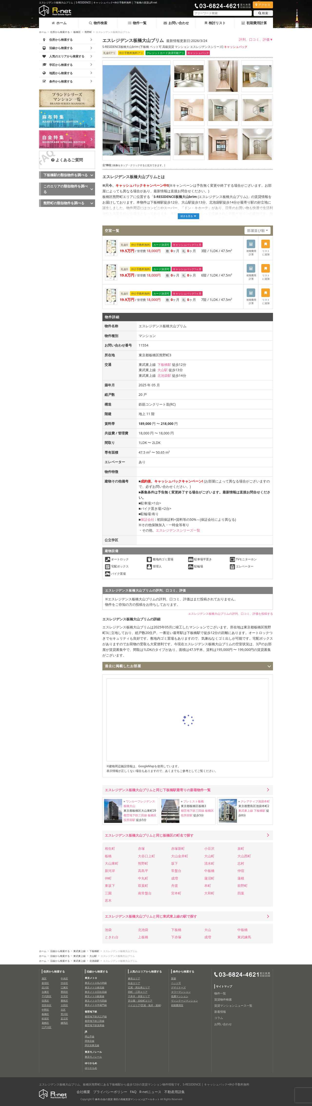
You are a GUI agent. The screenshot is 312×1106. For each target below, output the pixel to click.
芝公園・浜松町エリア (140, 1000)
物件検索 (98, 22)
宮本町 (176, 893)
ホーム (59, 22)
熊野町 (88, 32)
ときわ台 (111, 937)
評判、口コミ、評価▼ (256, 39)
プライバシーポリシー (110, 1091)
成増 (174, 878)
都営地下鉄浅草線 (94, 1025)
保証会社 (147, 519)
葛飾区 (45, 1022)
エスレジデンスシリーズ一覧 (178, 530)
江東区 (64, 987)
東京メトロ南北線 (94, 987)
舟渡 (174, 885)
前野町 (242, 885)
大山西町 (244, 856)
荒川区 (64, 1014)
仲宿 (240, 870)
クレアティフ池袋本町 (255, 801)
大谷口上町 (146, 856)
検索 (263, 13)
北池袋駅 (164, 375)
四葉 (240, 893)
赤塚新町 (178, 848)
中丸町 (143, 878)
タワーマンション (181, 991)
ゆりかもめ (91, 1068)
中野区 (45, 1009)
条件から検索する (183, 971)
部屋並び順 (256, 230)
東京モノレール (93, 1056)
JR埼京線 (89, 1041)
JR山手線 (89, 1036)
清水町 (209, 863)
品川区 (45, 987)
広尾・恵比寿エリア (139, 987)
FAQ (133, 1091)
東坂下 (110, 885)
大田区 (64, 1005)
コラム (218, 1018)
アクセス (262, 5)
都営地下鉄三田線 (135, 815)
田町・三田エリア (137, 991)
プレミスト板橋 (193, 801)
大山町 (209, 856)
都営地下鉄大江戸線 (96, 1016)
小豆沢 (209, 848)
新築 (173, 978)
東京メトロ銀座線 (94, 996)
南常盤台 (145, 893)
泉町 (240, 848)
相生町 (110, 848)
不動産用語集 (174, 1091)
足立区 (64, 1018)
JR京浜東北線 (92, 1045)
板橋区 (77, 32)
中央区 (64, 978)
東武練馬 (244, 937)
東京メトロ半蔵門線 (96, 1005)
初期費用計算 (254, 22)
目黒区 (45, 1000)
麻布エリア (134, 978)
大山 (207, 929)
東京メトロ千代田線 (96, 1000)
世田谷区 (46, 1005)
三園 (108, 893)
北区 (63, 1009)
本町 (207, 885)
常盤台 (176, 870)
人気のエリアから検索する (146, 971)
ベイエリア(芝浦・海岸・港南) (144, 1005)
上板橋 (143, 937)
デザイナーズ (178, 987)
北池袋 (143, 929)
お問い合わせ (176, 22)
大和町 (209, 893)
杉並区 (45, 1018)
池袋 (108, 929)
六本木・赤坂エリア (139, 996)
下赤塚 (176, 937)
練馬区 (64, 1022)
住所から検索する (60, 32)
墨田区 (64, 991)
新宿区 (45, 983)
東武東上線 (245, 811)
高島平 (143, 870)
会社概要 (83, 1091)
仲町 (108, 878)
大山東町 (111, 863)
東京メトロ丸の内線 (96, 982)
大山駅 (162, 370)
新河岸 (110, 870)
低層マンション (179, 996)
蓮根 (240, 878)
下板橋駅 (164, 364)
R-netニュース (150, 1091)
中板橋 (209, 870)
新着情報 (220, 1012)
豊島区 (64, 1000)
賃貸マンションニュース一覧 (233, 1006)
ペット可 (176, 983)
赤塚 (141, 848)
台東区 (45, 991)
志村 (240, 863)
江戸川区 (46, 1027)
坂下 (174, 863)
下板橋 (176, 929)
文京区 (64, 996)
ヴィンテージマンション (184, 1000)
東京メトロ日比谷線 (96, 991)
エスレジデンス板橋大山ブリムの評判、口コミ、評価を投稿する (230, 614)
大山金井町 (179, 856)
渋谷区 (64, 983)
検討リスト (215, 22)
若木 (108, 900)
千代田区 (46, 996)
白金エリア (134, 983)
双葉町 (143, 885)
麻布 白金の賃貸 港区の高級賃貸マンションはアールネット (127, 1099)
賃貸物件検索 (223, 999)
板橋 (108, 856)
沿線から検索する (60, 951)
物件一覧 (137, 22)
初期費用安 (177, 1005)
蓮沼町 (209, 878)
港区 (44, 978)
